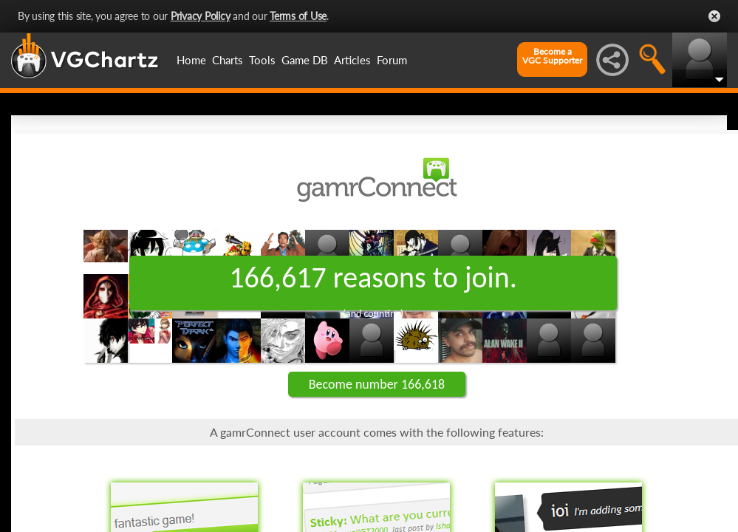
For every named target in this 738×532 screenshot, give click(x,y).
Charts (227, 59)
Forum (392, 59)
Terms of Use (298, 16)
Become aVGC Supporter (552, 56)
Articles (352, 59)
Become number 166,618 (377, 384)
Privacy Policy (200, 16)
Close (714, 16)
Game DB (304, 59)
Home (191, 59)
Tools (262, 59)
